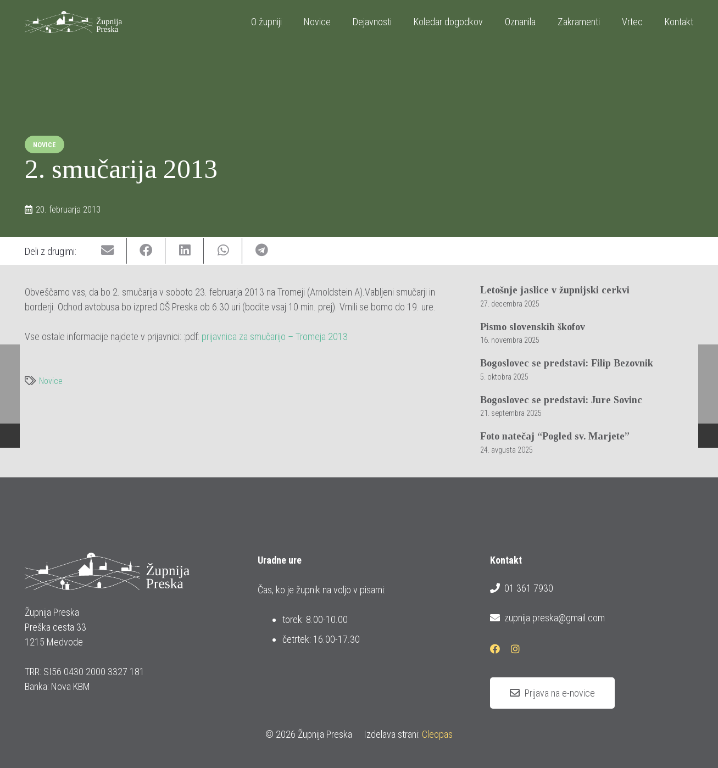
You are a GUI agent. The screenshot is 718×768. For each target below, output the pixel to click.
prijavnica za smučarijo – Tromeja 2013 (275, 336)
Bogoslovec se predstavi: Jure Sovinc (561, 399)
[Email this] (107, 251)
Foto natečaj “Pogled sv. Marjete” (555, 436)
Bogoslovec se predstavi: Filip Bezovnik (566, 363)
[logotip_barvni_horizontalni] (73, 22)
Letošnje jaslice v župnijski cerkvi (555, 290)
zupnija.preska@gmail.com (547, 618)
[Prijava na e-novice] (552, 693)
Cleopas (437, 734)
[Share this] (146, 251)
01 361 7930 (521, 588)
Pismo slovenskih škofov (532, 326)
